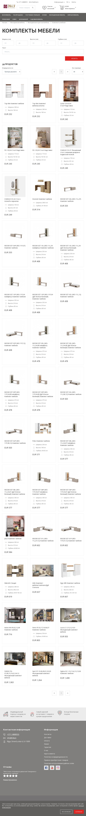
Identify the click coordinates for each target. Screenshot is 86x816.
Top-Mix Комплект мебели (14, 103)
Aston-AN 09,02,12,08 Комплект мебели (12, 629)
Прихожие (6, 19)
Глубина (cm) (62, 39)
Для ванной (23, 19)
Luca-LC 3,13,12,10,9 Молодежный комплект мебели (69, 630)
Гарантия (47, 747)
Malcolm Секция (10, 583)
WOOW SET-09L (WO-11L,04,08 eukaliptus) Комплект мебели (40, 345)
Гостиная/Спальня (32, 15)
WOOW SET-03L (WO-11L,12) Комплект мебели (70, 295)
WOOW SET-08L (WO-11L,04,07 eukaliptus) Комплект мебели (68, 443)
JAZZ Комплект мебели (12, 539)
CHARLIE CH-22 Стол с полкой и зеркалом (12, 200)
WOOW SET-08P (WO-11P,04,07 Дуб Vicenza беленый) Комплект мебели (70, 492)
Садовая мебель (36, 19)
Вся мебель (6, 15)
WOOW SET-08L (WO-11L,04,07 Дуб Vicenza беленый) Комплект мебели (14, 492)
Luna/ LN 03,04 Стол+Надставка (66, 104)
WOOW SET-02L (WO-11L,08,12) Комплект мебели (70, 393)
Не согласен (66, 812)
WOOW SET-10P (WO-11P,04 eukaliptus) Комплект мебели (15, 295)
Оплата (47, 741)
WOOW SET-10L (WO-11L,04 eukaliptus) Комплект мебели (43, 247)
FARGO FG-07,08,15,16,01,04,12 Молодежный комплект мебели (13, 674)
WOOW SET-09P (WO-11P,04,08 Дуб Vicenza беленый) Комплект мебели (42, 394)
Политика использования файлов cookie (59, 763)
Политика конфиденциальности (56, 757)
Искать (74, 58)
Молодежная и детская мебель (38, 22)
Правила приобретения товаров (56, 760)
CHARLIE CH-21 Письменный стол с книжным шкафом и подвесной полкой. (70, 152)
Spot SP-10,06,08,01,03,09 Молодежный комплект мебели (41, 673)
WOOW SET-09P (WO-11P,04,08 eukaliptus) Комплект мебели (12, 394)
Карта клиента (49, 754)
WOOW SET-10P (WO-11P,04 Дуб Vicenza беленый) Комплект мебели (42, 296)
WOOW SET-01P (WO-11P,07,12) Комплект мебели (70, 540)
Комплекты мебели (58, 22)
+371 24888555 (23, 2)
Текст (4, 48)
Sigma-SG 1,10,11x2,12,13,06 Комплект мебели (70, 672)
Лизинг (46, 744)
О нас (46, 750)
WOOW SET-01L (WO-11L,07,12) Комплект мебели (42, 540)
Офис (14, 19)
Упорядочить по (7, 68)
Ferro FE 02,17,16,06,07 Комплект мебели (40, 629)
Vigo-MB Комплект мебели (70, 583)
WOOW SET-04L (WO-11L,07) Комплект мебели (70, 200)
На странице (76, 68)
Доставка (47, 737)
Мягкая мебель (73, 15)
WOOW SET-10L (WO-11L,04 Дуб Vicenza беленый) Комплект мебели (70, 248)
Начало (4, 22)
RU (68, 2)
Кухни (44, 15)
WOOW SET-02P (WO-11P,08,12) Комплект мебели (15, 442)
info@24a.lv (34, 2)
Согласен (78, 812)
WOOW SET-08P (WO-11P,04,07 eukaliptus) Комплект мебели (40, 492)
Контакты (47, 734)
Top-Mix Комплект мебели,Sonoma (39, 104)
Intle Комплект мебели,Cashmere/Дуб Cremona (40, 585)
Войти (74, 2)
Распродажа (18, 15)
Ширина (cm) (6, 39)
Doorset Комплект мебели (42, 199)
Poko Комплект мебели (41, 441)
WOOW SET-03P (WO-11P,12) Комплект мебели (14, 344)
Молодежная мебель (57, 15)
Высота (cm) (34, 39)
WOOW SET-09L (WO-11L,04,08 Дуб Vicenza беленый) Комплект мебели (70, 345)
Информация (59, 2)
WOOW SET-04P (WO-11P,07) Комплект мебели (14, 247)
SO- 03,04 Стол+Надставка (14, 150)
